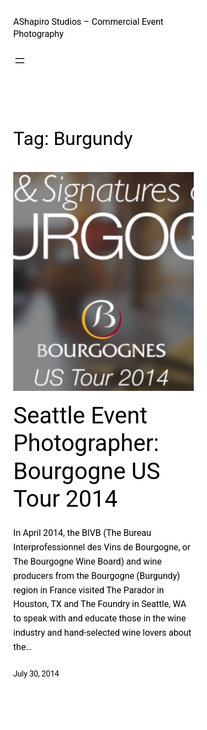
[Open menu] (19, 60)
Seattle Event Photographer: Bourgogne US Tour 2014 (86, 457)
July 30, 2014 (36, 673)
